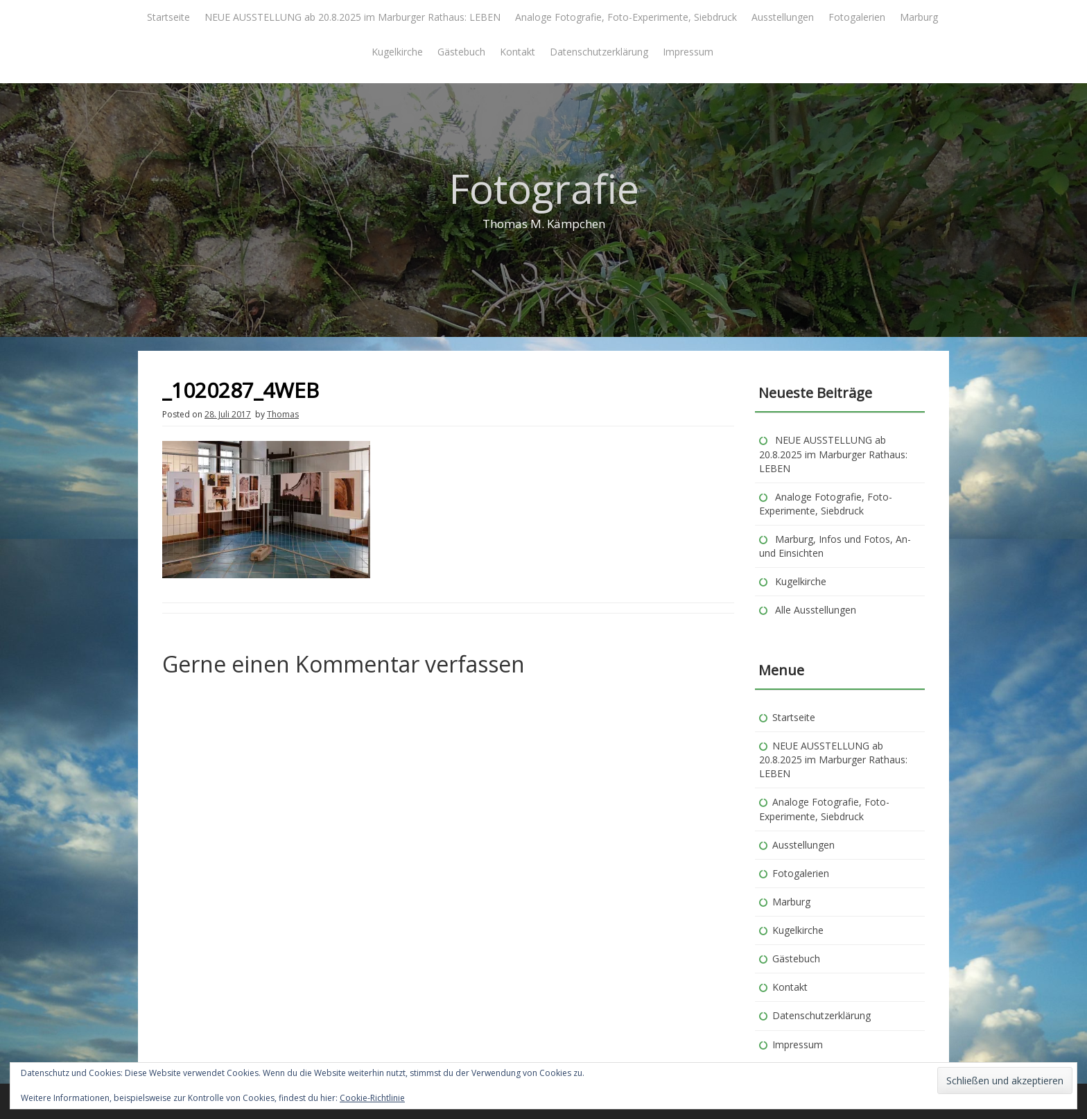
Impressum (688, 51)
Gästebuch (461, 51)
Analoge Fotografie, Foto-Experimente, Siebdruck (626, 17)
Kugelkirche (397, 51)
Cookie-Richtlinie (372, 1098)
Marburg (919, 17)
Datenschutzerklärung (599, 51)
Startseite (168, 17)
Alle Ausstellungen (815, 609)
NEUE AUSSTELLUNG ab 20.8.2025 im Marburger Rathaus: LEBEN (353, 17)
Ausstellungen (782, 17)
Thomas (283, 414)
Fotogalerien (856, 17)
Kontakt (517, 51)
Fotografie (544, 188)
